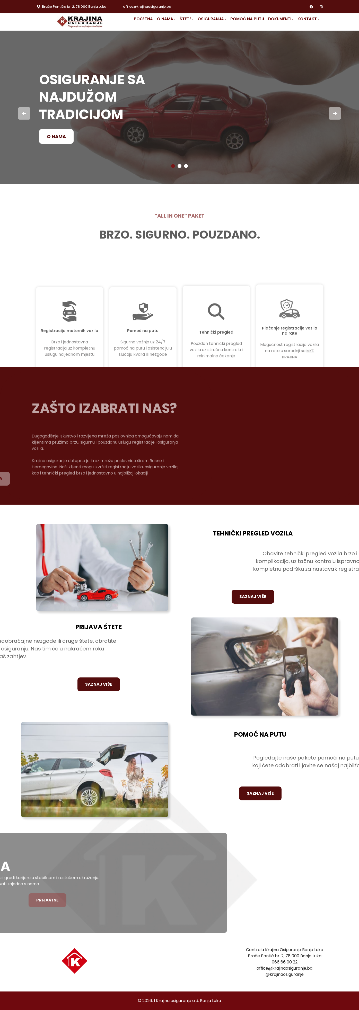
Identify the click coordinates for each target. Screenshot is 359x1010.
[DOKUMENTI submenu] (290, 19)
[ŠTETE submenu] (194, 19)
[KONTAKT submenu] (315, 19)
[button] (173, 166)
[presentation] (24, 113)
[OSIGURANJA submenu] (225, 19)
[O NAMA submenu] (176, 19)
